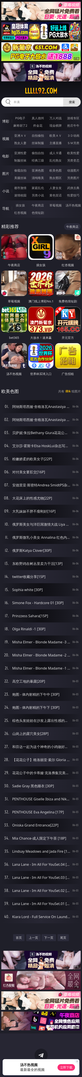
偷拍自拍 (38, 153)
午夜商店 (38, 205)
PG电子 (20, 118)
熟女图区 (55, 178)
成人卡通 (55, 153)
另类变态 (73, 160)
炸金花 (37, 125)
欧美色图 (55, 170)
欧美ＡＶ (55, 135)
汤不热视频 (73, 205)
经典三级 (38, 160)
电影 (5, 156)
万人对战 (55, 118)
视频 (5, 138)
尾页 (63, 938)
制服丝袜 (20, 160)
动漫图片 (73, 170)
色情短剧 (38, 213)
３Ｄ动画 (73, 135)
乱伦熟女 (55, 160)
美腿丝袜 (20, 178)
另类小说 (38, 195)
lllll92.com (41, 91)
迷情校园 (20, 195)
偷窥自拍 (20, 170)
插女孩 (20, 205)
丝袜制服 (38, 143)
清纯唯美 (38, 178)
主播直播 (55, 143)
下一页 (48, 938)
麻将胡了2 (20, 125)
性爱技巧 (73, 195)
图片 (5, 173)
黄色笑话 (55, 195)
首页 (19, 938)
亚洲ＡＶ (20, 135)
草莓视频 (55, 205)
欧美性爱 (73, 153)
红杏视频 (20, 213)
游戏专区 (73, 118)
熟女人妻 (20, 143)
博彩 (5, 121)
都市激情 (20, 188)
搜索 (72, 102)
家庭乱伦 (38, 188)
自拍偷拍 (38, 135)
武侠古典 (73, 188)
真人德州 (38, 118)
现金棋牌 (55, 125)
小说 (5, 191)
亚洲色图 (38, 170)
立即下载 (66, 1067)
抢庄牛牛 (73, 125)
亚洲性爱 (20, 153)
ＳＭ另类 (73, 143)
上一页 (33, 938)
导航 (5, 208)
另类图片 (73, 178)
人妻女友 (55, 188)
